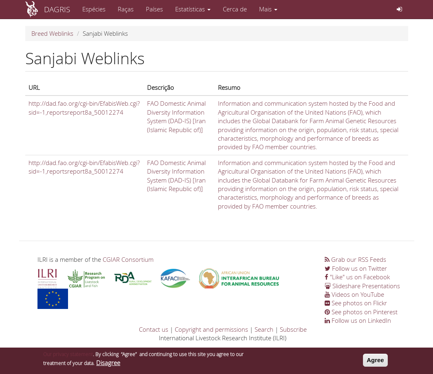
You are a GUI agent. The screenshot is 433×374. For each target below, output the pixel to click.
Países (154, 9)
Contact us (153, 329)
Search (264, 329)
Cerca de (235, 9)
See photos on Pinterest (361, 312)
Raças (126, 9)
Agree (375, 361)
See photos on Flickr (356, 303)
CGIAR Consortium (128, 259)
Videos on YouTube (354, 294)
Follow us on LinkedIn (358, 320)
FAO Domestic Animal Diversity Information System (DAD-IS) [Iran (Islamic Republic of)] (176, 116)
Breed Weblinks (52, 33)
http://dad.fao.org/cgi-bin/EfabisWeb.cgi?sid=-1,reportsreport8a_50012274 (84, 107)
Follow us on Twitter (356, 268)
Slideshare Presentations (362, 286)
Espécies (94, 9)
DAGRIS (57, 9)
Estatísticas (193, 9)
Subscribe (293, 329)
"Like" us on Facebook (357, 277)
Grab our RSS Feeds (355, 259)
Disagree (108, 364)
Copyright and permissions (211, 329)
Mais (268, 9)
